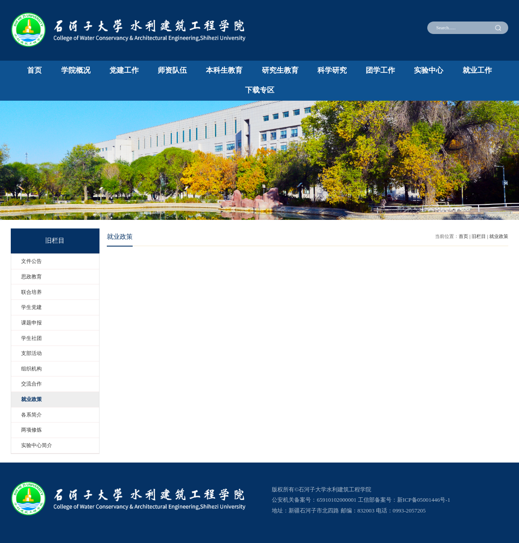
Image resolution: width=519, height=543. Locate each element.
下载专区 (259, 90)
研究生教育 (280, 70)
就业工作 (477, 70)
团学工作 (380, 70)
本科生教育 (224, 70)
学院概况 (75, 70)
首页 (34, 70)
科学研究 (332, 70)
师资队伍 (172, 70)
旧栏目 (479, 236)
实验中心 (428, 70)
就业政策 (498, 236)
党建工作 (124, 70)
